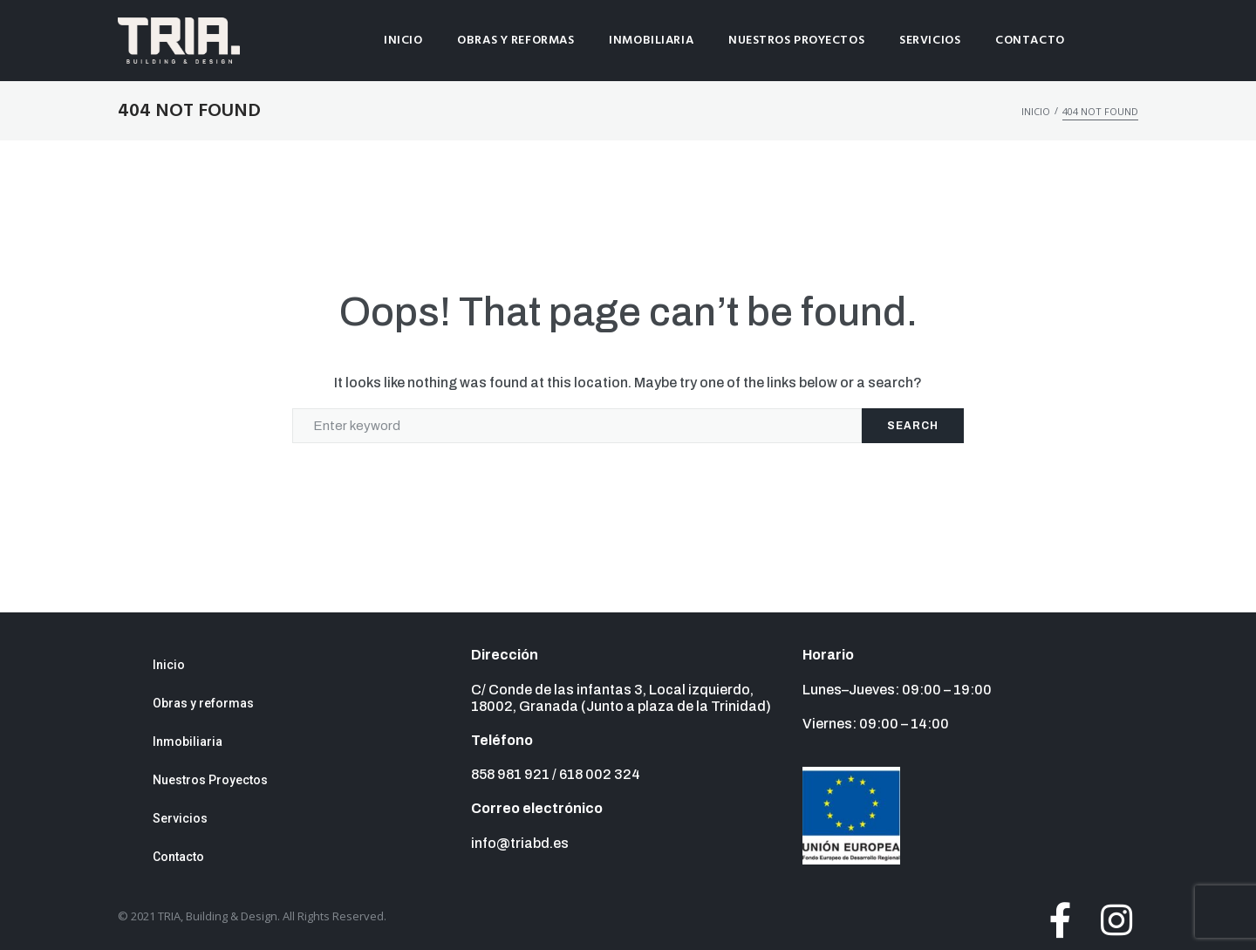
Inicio (1035, 111)
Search (913, 426)
